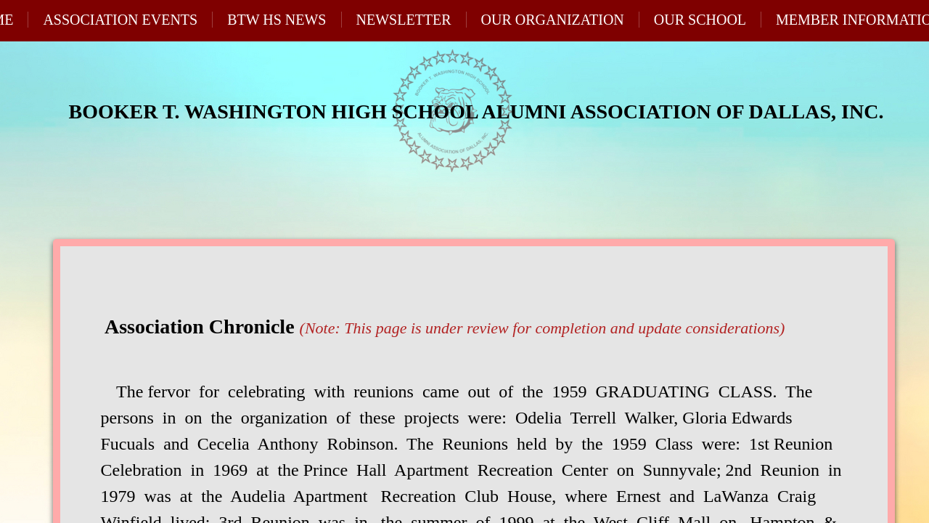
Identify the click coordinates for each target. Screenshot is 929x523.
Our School (700, 20)
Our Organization (552, 20)
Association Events (120, 20)
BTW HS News (276, 20)
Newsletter (403, 20)
